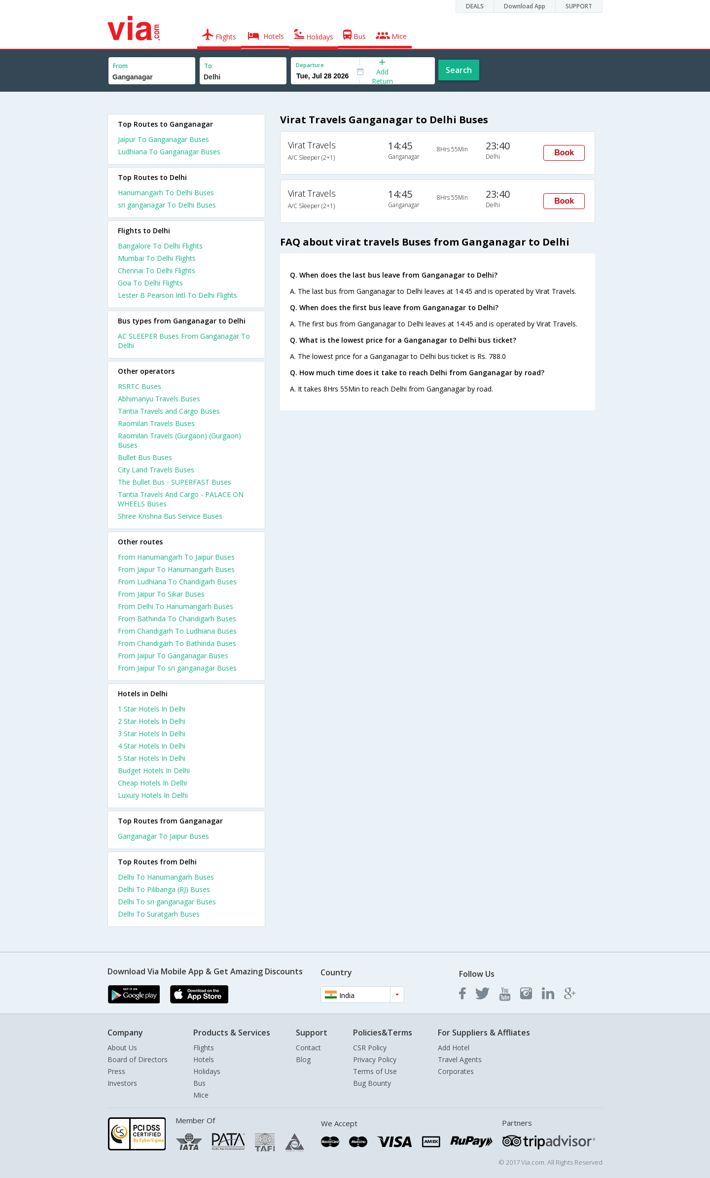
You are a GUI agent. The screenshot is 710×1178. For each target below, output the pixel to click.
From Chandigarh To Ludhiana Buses (177, 631)
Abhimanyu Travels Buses (159, 398)
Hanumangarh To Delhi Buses (166, 192)
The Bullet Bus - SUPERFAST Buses (174, 482)
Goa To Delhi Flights (150, 282)
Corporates (456, 1071)
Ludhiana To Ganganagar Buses (169, 151)
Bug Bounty (372, 1083)
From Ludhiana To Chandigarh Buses (177, 581)
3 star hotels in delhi (151, 733)
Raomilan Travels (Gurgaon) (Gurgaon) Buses (179, 440)
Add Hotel (453, 1047)
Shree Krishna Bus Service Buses (170, 516)
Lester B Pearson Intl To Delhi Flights (177, 295)
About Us (122, 1047)
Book (564, 152)
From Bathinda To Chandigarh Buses (177, 618)
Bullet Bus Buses (145, 457)
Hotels (203, 1059)
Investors (122, 1083)
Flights (203, 1047)
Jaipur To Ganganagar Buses (163, 139)
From (120, 66)
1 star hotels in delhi (151, 709)
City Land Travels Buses (156, 469)
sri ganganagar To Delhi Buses (167, 205)
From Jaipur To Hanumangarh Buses (176, 569)
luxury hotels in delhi (153, 795)
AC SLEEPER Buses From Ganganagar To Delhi (184, 340)
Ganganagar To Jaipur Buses (163, 836)
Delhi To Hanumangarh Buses (166, 877)
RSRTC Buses (139, 386)
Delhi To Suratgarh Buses (159, 914)
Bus (199, 1083)
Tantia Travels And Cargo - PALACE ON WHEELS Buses (181, 499)
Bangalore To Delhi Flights (160, 245)
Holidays (206, 1071)
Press (116, 1071)
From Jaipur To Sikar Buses (161, 594)
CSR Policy (370, 1047)
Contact (308, 1047)
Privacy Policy (374, 1059)
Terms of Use (375, 1071)
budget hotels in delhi (154, 770)
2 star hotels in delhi (151, 721)
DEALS (475, 6)
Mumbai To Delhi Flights (157, 258)
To (208, 66)
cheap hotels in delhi (152, 782)
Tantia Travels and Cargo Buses (169, 411)
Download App (524, 6)
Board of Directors (137, 1059)
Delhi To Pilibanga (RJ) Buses (164, 889)
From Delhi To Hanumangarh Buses (175, 606)
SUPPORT (579, 6)
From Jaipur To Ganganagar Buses (173, 655)
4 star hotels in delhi (151, 745)
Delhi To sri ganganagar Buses (167, 901)
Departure (310, 65)
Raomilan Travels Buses (156, 423)
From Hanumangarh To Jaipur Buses (176, 557)
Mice (201, 1095)
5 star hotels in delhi (151, 758)
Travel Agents (460, 1059)
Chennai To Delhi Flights (156, 270)
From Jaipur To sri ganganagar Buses (177, 668)
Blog (303, 1059)
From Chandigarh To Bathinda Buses (177, 643)
